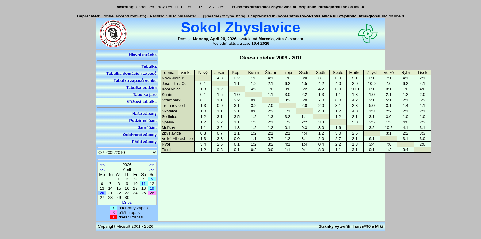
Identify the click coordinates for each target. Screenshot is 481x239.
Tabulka (149, 66)
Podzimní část (143, 120)
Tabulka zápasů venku (135, 80)
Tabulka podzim (141, 87)
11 (143, 183)
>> (151, 164)
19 (152, 188)
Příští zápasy (144, 141)
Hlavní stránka (143, 54)
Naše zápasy (144, 113)
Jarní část (147, 127)
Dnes (127, 202)
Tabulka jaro (145, 94)
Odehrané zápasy (140, 134)
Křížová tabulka (141, 101)
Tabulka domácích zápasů (131, 73)
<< (102, 164)
